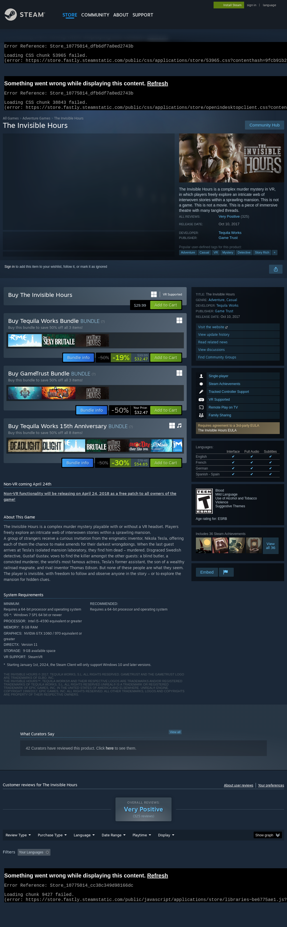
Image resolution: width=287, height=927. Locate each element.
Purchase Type (50, 841)
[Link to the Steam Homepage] (29, 19)
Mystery (227, 259)
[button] (238, 354)
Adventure (188, 259)
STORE (70, 15)
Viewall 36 (270, 471)
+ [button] (275, 259)
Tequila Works (230, 239)
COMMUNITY (95, 15)
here (110, 755)
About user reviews (238, 792)
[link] (122, 364)
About (121, 15)
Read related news (213, 544)
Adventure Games (36, 125)
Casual (204, 259)
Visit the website (213, 529)
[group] (143, 859)
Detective (244, 259)
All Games (11, 125)
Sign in (9, 273)
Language (82, 841)
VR (216, 259)
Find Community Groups (217, 559)
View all (175, 738)
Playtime (140, 841)
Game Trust (228, 244)
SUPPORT (143, 15)
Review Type (16, 841)
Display (164, 841)
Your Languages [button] (31, 859)
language (269, 5)
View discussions (211, 552)
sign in (251, 5)
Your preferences (271, 792)
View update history (214, 536)
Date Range (111, 841)
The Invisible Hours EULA (217, 356)
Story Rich (262, 259)
